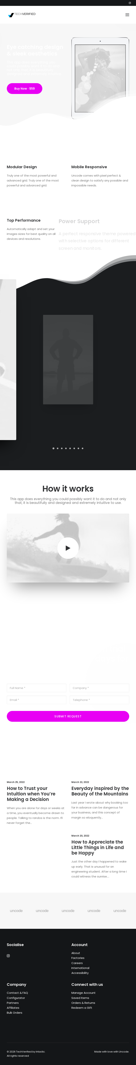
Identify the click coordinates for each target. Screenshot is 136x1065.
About (75, 953)
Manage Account (83, 993)
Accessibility (80, 973)
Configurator (16, 998)
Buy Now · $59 (24, 90)
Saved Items (80, 998)
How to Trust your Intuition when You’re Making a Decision (33, 796)
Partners (13, 1003)
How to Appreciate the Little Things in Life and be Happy (99, 850)
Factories (77, 958)
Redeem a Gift (81, 1008)
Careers (77, 963)
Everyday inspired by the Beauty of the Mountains (100, 793)
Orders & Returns (83, 1003)
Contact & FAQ (17, 993)
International (80, 968)
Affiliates (13, 1008)
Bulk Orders (14, 1013)
